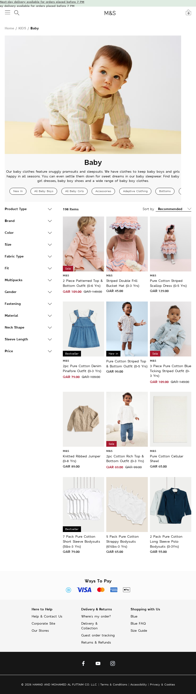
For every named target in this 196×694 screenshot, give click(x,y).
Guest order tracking (98, 635)
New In (18, 191)
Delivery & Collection (89, 625)
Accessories (103, 191)
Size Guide (139, 630)
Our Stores (40, 630)
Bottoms (165, 191)
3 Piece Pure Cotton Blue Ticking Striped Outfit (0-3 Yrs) (170, 371)
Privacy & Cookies (162, 684)
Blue (134, 616)
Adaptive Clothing (135, 191)
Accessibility (138, 684)
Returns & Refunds (96, 642)
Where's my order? (96, 616)
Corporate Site (43, 623)
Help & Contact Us (47, 616)
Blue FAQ (138, 623)
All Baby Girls (74, 191)
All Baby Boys (43, 191)
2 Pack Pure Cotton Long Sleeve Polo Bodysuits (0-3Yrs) (166, 541)
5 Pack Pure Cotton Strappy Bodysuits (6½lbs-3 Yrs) (122, 541)
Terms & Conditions (113, 684)
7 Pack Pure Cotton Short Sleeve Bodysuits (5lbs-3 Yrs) (81, 541)
